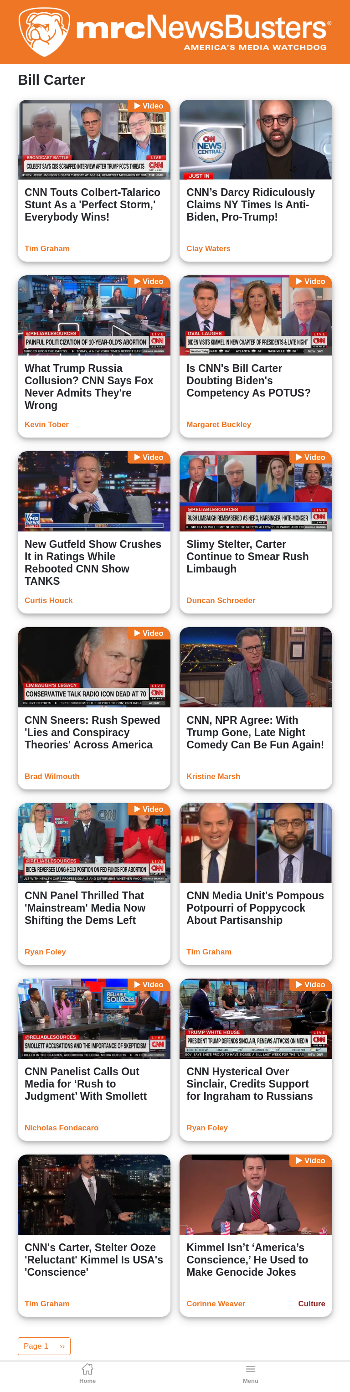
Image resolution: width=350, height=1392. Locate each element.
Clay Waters (208, 248)
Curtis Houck (49, 600)
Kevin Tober (47, 424)
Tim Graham (47, 248)
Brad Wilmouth (52, 776)
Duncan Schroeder (220, 600)
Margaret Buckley (218, 424)
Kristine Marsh (213, 776)
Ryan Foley (45, 952)
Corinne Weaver (215, 1303)
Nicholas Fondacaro (61, 1128)
